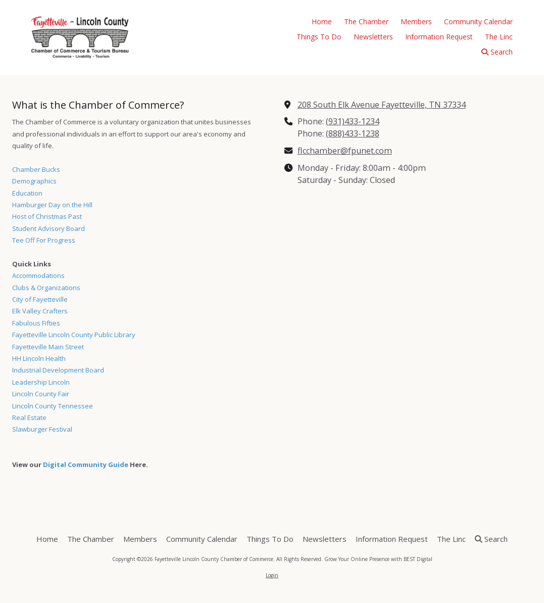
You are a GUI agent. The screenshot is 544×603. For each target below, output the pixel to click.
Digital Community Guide (85, 464)
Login (272, 575)
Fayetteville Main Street (48, 346)
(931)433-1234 (352, 121)
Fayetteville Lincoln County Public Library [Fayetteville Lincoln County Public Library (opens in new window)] (73, 334)
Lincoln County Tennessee (52, 405)
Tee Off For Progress (43, 240)
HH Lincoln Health (39, 358)
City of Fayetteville (40, 299)
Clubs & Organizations (46, 287)
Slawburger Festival (42, 429)
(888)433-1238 (352, 133)
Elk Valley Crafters (40, 310)
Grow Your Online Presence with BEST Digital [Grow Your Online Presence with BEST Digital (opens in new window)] (378, 559)
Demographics (34, 180)
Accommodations (38, 275)
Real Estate (29, 417)
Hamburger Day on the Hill (52, 204)
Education (27, 193)
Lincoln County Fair (40, 393)
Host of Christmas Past (47, 216)
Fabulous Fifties (36, 323)
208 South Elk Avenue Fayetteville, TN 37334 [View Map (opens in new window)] (382, 104)
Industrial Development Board (58, 370)
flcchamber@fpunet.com (345, 150)
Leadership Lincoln (41, 382)
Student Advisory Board (48, 228)
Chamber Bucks (36, 169)
